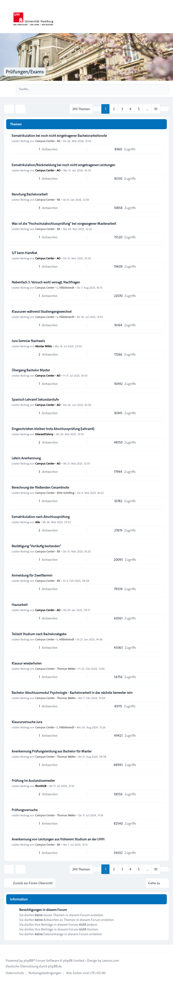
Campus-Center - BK (47, 141)
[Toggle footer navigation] (6, 948)
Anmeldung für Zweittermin (32, 575)
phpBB (28, 960)
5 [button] (139, 109)
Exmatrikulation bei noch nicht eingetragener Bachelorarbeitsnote (59, 135)
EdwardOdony (44, 434)
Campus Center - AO (47, 170)
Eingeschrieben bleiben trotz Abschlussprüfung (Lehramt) (53, 428)
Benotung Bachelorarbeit (30, 194)
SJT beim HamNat (24, 252)
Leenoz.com (110, 960)
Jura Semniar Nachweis (28, 340)
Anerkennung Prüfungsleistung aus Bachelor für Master (52, 751)
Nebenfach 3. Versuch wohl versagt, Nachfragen (46, 282)
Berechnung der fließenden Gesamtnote (40, 487)
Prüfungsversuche (25, 809)
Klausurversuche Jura (27, 722)
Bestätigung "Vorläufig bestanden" (36, 546)
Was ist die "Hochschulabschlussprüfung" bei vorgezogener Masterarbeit (64, 223)
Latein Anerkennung (26, 458)
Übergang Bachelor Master (31, 370)
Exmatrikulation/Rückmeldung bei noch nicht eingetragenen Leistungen (63, 165)
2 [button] (114, 109)
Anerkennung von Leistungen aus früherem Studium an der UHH (58, 839)
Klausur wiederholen (27, 663)
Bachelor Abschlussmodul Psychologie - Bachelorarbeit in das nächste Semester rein (72, 692)
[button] (164, 109)
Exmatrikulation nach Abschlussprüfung (40, 516)
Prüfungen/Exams (25, 71)
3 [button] (122, 109)
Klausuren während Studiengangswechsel (42, 311)
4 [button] (130, 109)
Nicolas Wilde (43, 346)
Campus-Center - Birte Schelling (54, 492)
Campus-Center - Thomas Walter (55, 668)
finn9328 (40, 786)
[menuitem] (15, 973)
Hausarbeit (20, 604)
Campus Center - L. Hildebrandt (54, 287)
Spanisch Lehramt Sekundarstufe (35, 399)
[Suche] (156, 89)
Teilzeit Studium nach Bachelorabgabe (39, 634)
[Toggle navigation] (167, 17)
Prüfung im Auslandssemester (33, 780)
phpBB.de (55, 966)
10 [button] (155, 109)
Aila (37, 522)
